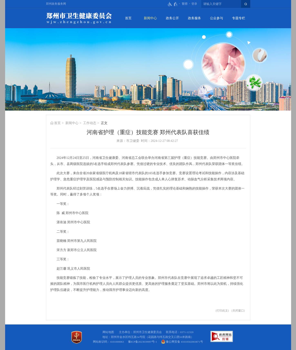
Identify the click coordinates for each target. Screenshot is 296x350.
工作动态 (89, 123)
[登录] (194, 4)
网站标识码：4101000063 (109, 341)
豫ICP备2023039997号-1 (143, 341)
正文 (104, 123)
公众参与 (216, 18)
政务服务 (194, 18)
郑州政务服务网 (56, 3)
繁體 (185, 3)
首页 (128, 18)
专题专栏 (238, 18)
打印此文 (222, 310)
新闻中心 (150, 18)
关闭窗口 (238, 310)
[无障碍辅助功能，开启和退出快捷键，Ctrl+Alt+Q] (173, 4)
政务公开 (172, 18)
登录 (194, 3)
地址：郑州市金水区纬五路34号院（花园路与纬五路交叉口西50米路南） (148, 337)
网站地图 (108, 332)
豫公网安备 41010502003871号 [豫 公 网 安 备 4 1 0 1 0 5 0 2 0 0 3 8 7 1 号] (182, 342)
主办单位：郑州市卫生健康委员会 (141, 332)
